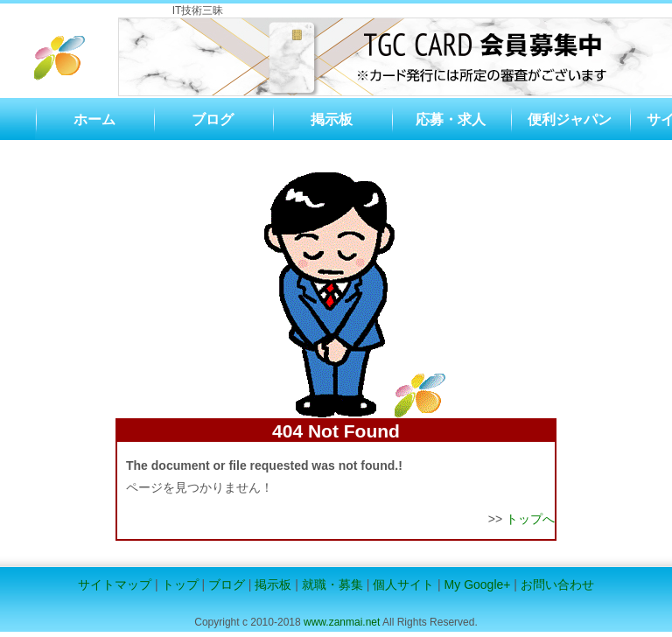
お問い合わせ (557, 585)
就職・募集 (332, 585)
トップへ (530, 519)
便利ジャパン (570, 119)
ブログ (213, 119)
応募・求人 (451, 119)
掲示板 (332, 119)
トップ (180, 585)
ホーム (95, 119)
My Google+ (477, 585)
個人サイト (403, 585)
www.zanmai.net (342, 622)
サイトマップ (114, 585)
